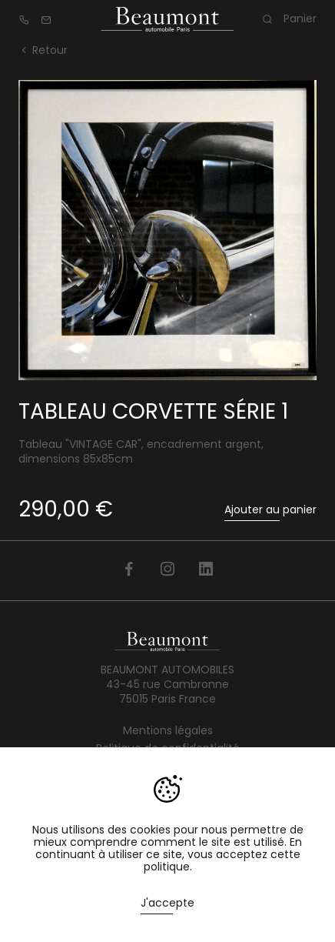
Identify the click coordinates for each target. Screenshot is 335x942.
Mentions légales (168, 730)
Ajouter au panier (270, 509)
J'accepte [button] (167, 902)
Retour (43, 50)
